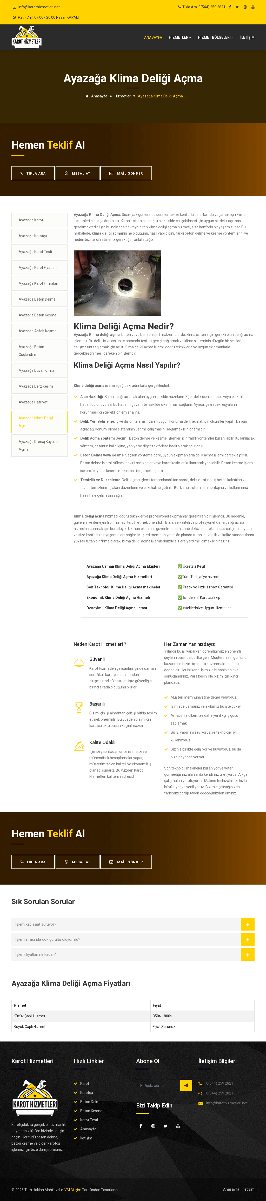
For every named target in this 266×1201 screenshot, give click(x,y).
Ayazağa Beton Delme (37, 299)
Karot (84, 1083)
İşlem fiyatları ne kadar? (35, 954)
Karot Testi (89, 1120)
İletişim (86, 1138)
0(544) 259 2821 (219, 1083)
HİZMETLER (180, 37)
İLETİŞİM (247, 37)
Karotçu (86, 1093)
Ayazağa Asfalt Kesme (38, 331)
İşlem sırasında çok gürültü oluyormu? (47, 939)
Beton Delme (91, 1102)
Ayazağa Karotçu (33, 236)
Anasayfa (153, 37)
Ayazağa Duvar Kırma (36, 370)
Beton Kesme (91, 1111)
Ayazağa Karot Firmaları (38, 283)
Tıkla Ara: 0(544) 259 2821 (203, 7)
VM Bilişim (72, 1190)
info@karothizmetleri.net (39, 7)
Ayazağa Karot (31, 220)
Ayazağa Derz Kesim (36, 386)
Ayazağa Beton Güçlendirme (31, 351)
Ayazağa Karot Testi (35, 252)
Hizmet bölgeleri (216, 37)
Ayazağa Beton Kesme (37, 315)
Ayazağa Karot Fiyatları (38, 268)
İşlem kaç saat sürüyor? (35, 924)
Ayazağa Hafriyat (33, 402)
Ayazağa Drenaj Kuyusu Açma (38, 446)
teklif (60, 145)
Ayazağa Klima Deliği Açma (36, 422)
